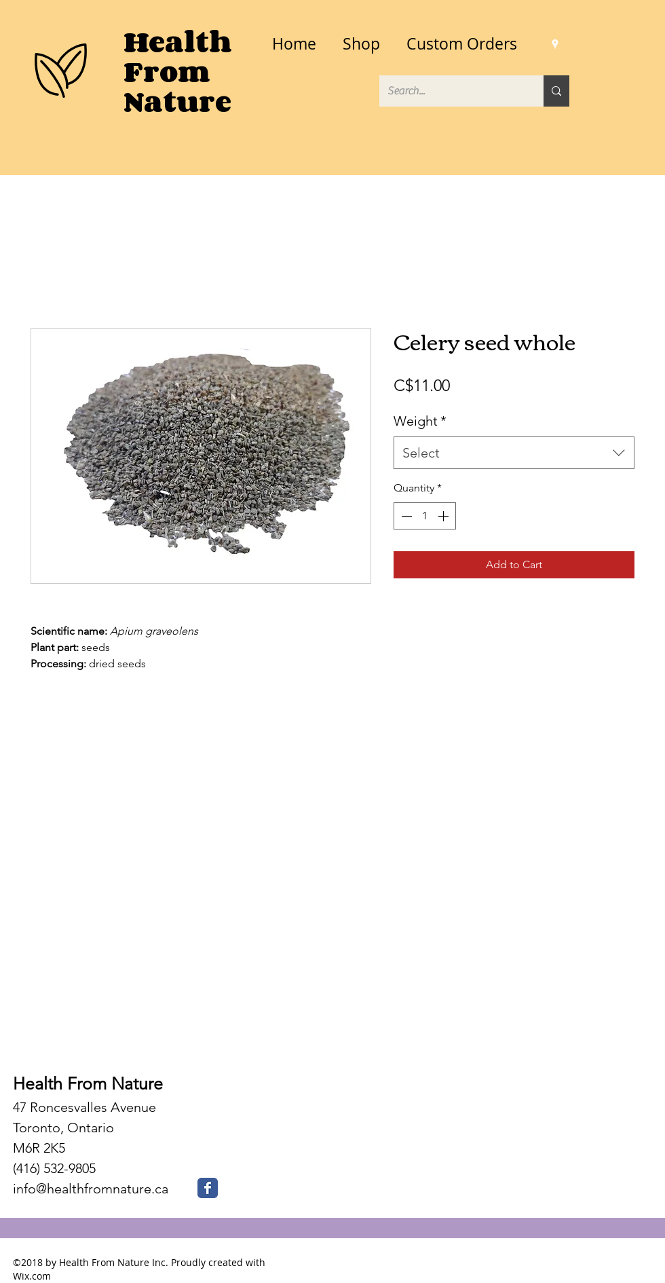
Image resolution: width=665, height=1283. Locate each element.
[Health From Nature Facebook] (207, 1188)
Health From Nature (88, 1083)
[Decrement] (405, 516)
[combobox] (514, 452)
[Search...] (451, 91)
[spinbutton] (425, 516)
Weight (420, 421)
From (167, 72)
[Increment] (444, 516)
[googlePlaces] (555, 44)
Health (178, 42)
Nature (177, 101)
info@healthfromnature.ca (90, 1188)
